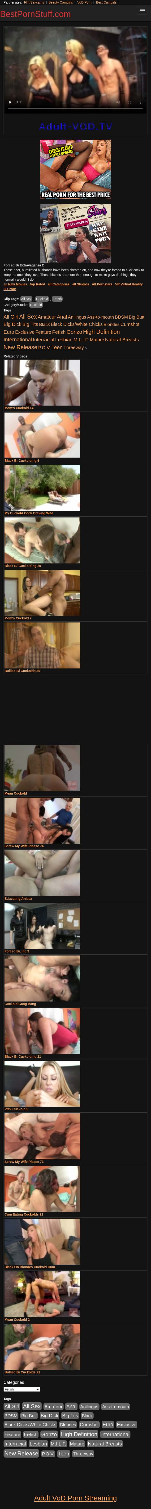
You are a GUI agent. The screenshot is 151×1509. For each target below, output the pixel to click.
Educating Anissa (18, 899)
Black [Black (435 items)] (44, 324)
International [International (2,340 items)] (18, 340)
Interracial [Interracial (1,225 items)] (43, 339)
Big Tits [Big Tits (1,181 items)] (30, 324)
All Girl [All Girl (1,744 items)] (11, 317)
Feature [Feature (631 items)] (43, 332)
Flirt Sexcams (34, 2)
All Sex (26, 299)
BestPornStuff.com (35, 14)
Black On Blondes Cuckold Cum (29, 1267)
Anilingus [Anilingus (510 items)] (77, 317)
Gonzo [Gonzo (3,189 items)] (74, 332)
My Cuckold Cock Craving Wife (28, 513)
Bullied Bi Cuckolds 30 (22, 671)
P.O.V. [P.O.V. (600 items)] (44, 347)
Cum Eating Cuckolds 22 (23, 1214)
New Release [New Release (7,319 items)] (20, 347)
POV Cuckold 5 (16, 1109)
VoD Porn (84, 2)
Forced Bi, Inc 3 (16, 951)
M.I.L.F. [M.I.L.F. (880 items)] (81, 339)
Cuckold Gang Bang (20, 1004)
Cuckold (42, 299)
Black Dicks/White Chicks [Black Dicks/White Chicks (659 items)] (77, 324)
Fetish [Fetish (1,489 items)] (59, 332)
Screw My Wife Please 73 (24, 1162)
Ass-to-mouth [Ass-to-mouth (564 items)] (100, 317)
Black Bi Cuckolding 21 (22, 1056)
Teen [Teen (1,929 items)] (57, 347)
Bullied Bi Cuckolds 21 (22, 1372)
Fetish (57, 299)
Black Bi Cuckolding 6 (21, 460)
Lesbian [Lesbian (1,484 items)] (64, 339)
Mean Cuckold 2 (17, 1320)
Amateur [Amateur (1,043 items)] (47, 317)
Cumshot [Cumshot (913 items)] (130, 324)
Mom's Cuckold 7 (18, 618)
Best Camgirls (106, 2)
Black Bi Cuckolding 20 (22, 566)
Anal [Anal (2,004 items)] (62, 317)
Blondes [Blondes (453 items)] (112, 324)
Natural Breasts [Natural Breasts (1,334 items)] (122, 339)
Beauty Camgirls (60, 2)
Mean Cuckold (15, 793)
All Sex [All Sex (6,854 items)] (28, 316)
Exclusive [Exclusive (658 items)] (25, 332)
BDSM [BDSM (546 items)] (121, 317)
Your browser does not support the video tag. (75, 70)
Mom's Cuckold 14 (18, 408)
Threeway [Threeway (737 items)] (74, 347)
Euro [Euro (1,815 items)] (9, 332)
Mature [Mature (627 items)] (97, 339)
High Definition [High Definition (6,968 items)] (101, 332)
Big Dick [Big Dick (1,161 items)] (12, 324)
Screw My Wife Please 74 (24, 846)
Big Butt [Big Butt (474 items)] (136, 317)
